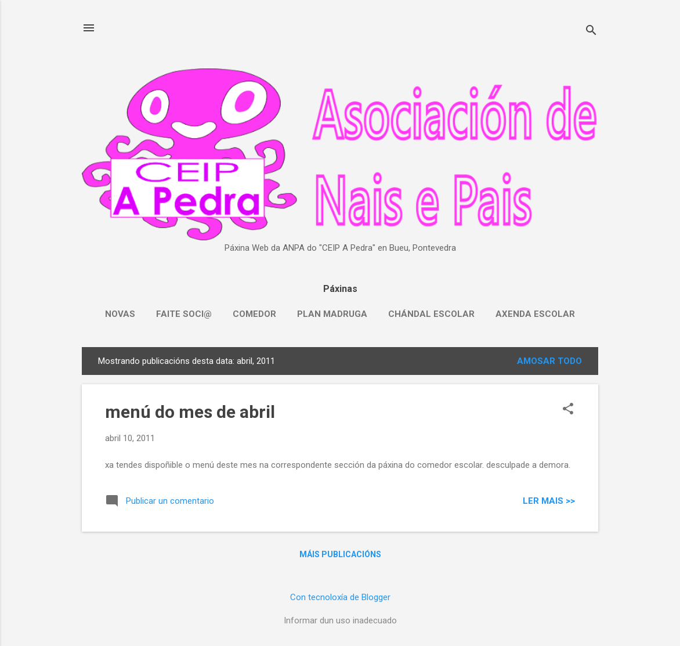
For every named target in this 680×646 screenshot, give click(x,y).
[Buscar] (591, 31)
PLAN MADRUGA (332, 314)
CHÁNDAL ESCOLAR (431, 314)
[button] (568, 410)
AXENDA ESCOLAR (535, 314)
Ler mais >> (549, 501)
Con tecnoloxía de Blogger (340, 597)
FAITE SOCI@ (184, 314)
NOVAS (120, 314)
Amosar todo (549, 361)
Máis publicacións (340, 554)
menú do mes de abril (190, 412)
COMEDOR (254, 314)
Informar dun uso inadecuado (340, 620)
